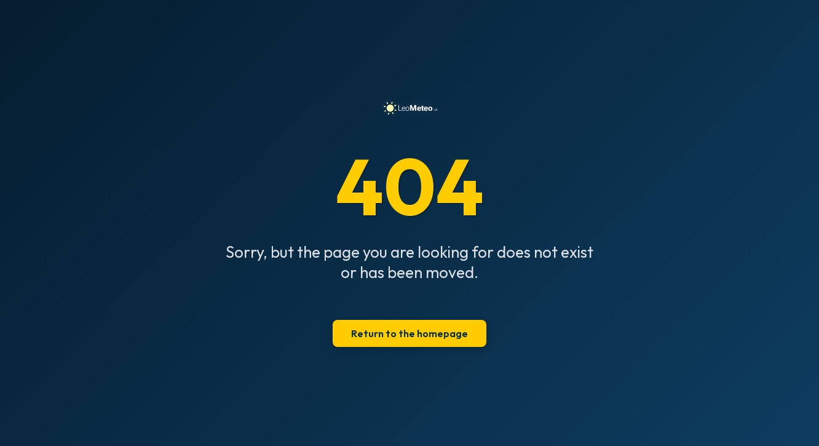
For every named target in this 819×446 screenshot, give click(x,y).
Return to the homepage (409, 333)
